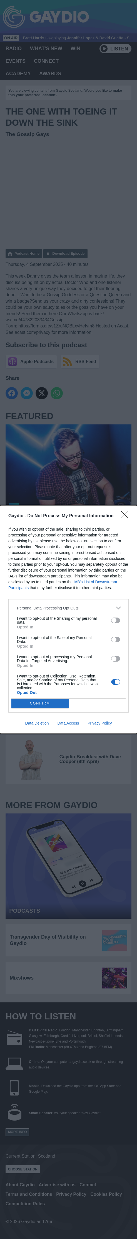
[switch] (115, 620)
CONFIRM (39, 703)
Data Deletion (37, 723)
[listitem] (68, 608)
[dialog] (68, 619)
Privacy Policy (100, 723)
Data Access (68, 723)
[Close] (126, 516)
